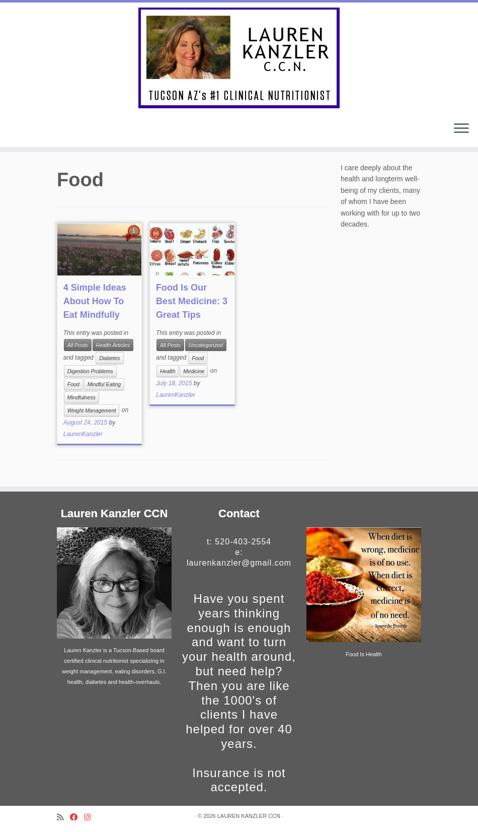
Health (167, 371)
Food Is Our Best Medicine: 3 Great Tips (191, 301)
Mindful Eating (104, 384)
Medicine (193, 371)
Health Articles (113, 345)
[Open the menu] (461, 128)
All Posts (77, 345)
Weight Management (91, 410)
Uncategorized (206, 345)
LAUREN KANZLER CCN (248, 816)
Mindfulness (81, 397)
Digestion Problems (90, 371)
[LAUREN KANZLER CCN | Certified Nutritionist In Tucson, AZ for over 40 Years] (239, 58)
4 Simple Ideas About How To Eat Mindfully (94, 301)
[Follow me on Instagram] (90, 817)
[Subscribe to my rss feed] (63, 817)
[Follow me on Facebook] (77, 817)
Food (73, 384)
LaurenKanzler (83, 434)
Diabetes (109, 358)
